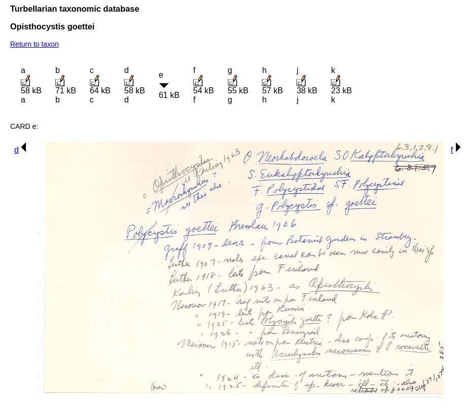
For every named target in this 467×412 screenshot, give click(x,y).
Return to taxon (34, 44)
